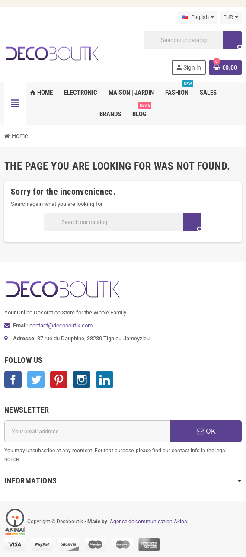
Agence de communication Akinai (149, 522)
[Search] (192, 40)
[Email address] (87, 431)
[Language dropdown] (197, 17)
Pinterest (58, 379)
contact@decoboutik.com (61, 325)
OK (206, 431)
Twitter (36, 379)
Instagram (81, 379)
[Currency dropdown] (231, 17)
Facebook (13, 379)
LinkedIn (104, 379)
